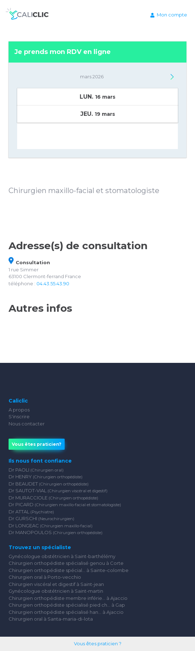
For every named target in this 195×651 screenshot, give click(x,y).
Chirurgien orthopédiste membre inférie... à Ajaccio (68, 598)
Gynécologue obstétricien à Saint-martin (56, 591)
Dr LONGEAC (50, 525)
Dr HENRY (45, 476)
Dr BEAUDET (49, 484)
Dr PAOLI (36, 470)
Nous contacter (27, 423)
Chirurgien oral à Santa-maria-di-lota (51, 619)
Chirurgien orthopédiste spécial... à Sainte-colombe (69, 570)
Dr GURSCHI (41, 518)
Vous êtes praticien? (36, 444)
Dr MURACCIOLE (53, 497)
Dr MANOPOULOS (55, 532)
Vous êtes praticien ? (97, 643)
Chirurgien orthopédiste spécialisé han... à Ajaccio (66, 612)
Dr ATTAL (31, 511)
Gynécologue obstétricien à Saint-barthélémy (62, 556)
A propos (19, 410)
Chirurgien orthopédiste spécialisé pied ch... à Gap (67, 605)
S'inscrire (19, 416)
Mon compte (168, 15)
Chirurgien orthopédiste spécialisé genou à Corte (66, 563)
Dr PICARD (65, 504)
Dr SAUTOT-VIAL (58, 490)
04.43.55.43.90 (52, 283)
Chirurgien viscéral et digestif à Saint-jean (56, 584)
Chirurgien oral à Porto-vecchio (45, 577)
